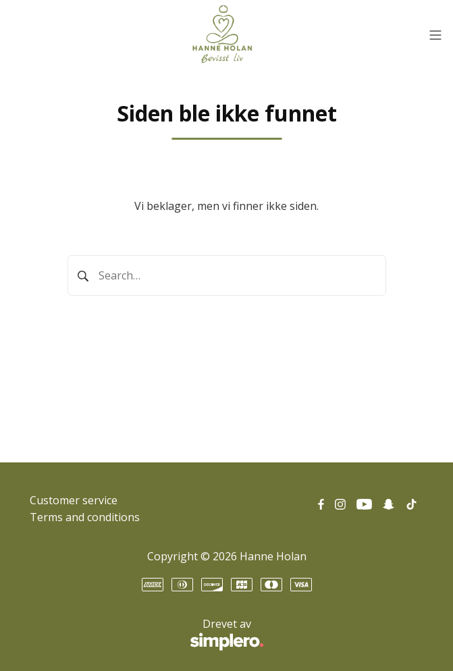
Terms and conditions (85, 517)
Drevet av (147, 634)
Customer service (73, 500)
